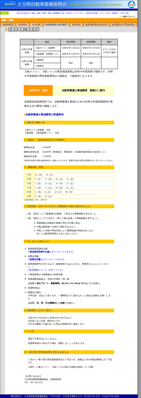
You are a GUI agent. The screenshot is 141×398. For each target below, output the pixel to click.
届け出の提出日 (23, 13)
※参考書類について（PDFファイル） (46, 270)
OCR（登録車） (112, 13)
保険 (44, 13)
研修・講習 (36, 13)
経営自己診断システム (96, 13)
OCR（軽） (125, 13)
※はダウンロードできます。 (51, 252)
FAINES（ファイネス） (75, 13)
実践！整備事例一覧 (56, 13)
